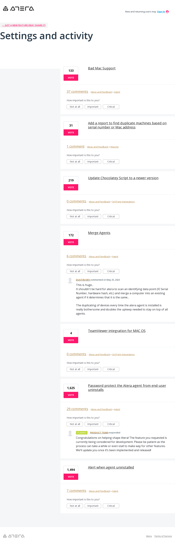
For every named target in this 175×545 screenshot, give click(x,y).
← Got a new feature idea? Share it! (24, 25)
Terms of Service (163, 536)
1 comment (76, 146)
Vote (71, 77)
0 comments (76, 201)
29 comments (77, 409)
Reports (114, 146)
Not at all (76, 107)
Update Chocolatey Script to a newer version (123, 178)
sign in (161, 11)
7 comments (76, 490)
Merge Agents (99, 232)
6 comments (76, 256)
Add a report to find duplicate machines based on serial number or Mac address (127, 125)
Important (94, 107)
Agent (117, 91)
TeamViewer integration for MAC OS (117, 330)
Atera (149, 536)
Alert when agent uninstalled (111, 467)
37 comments (77, 91)
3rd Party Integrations (123, 201)
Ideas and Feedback (101, 91)
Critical (113, 107)
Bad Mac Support (102, 68)
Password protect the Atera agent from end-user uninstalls (127, 387)
